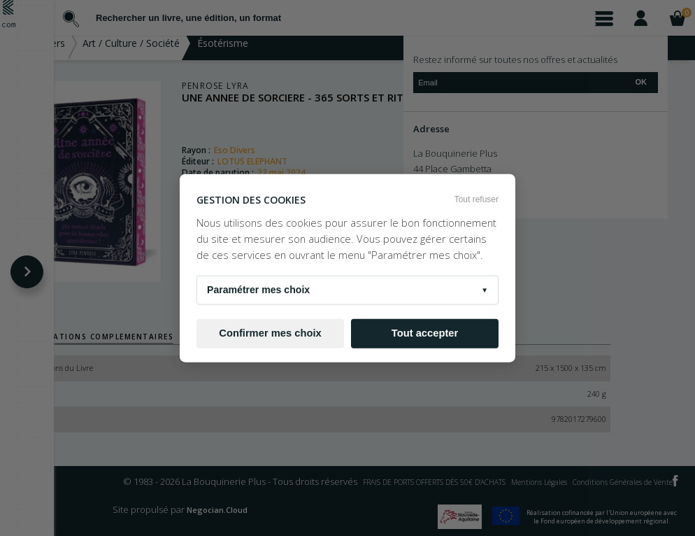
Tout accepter (425, 333)
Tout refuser (476, 199)
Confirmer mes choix (270, 333)
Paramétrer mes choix (347, 289)
